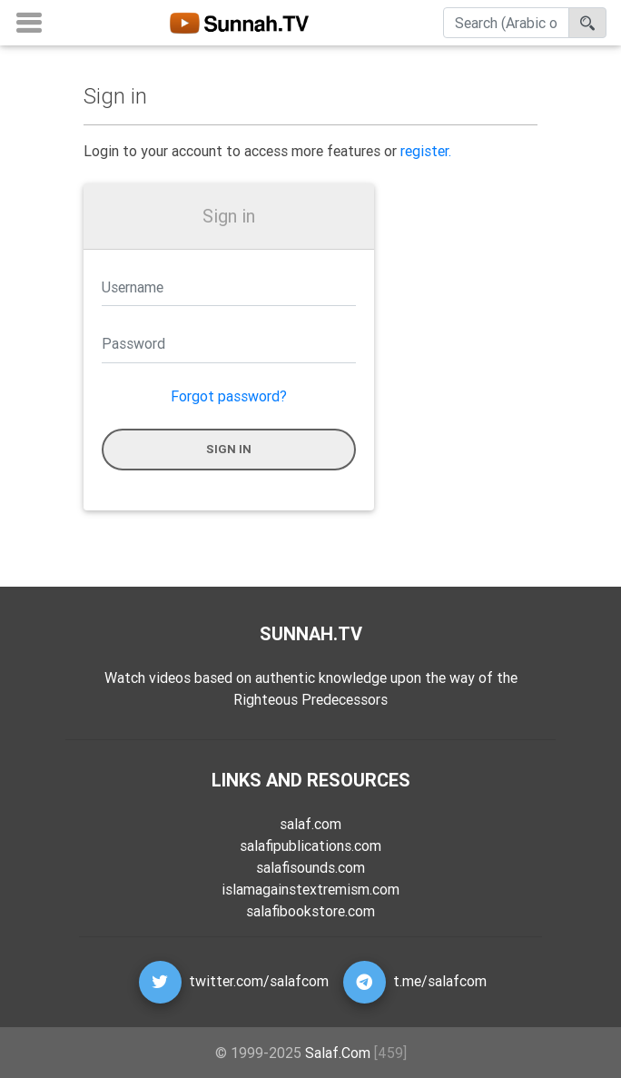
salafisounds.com (310, 867)
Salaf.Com (337, 1052)
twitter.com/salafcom (259, 981)
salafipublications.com (310, 845)
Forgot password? (229, 396)
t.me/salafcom (440, 981)
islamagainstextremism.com (310, 889)
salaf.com (310, 824)
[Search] (506, 26)
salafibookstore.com (310, 911)
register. (425, 151)
